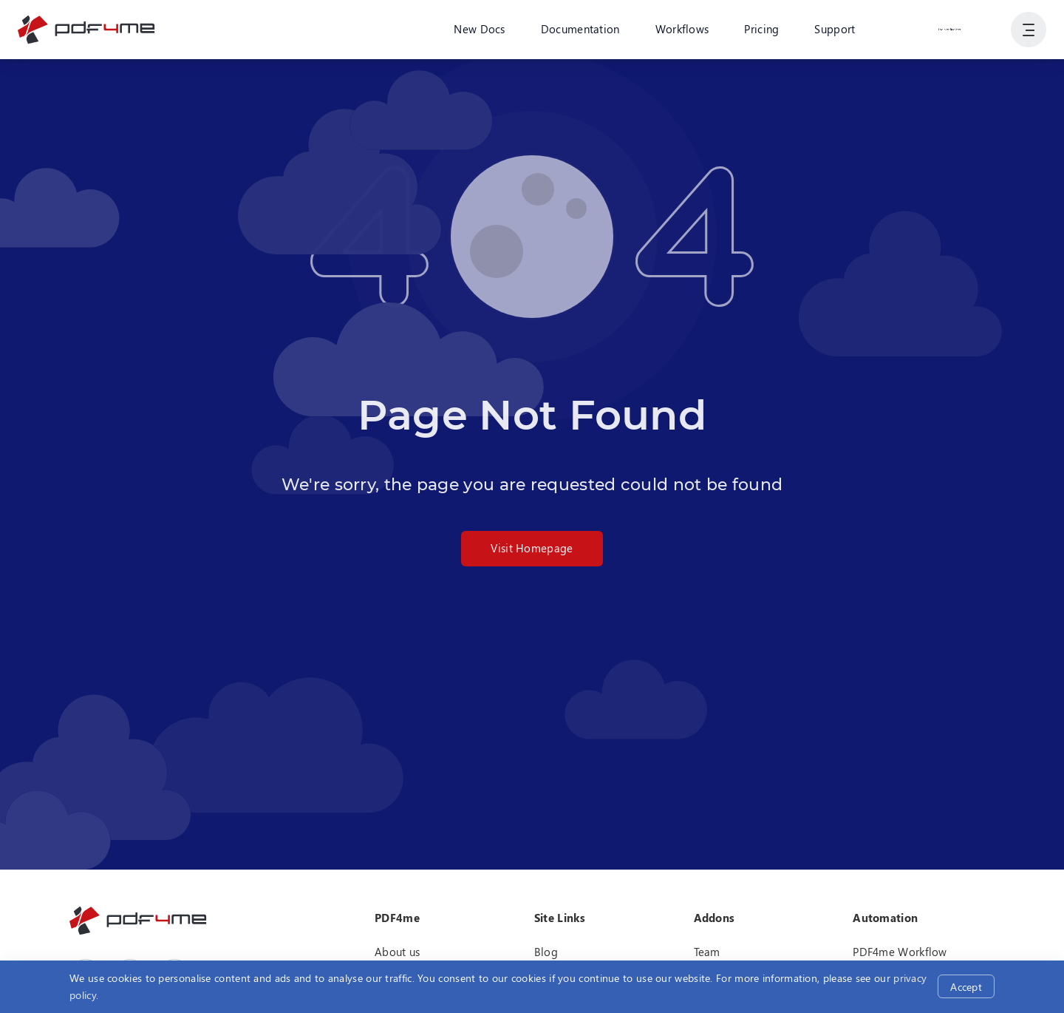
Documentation (580, 28)
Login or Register (949, 28)
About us (397, 951)
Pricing (761, 28)
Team (707, 951)
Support (834, 28)
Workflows (682, 28)
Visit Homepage (532, 548)
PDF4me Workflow (900, 951)
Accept (966, 987)
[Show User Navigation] (1028, 29)
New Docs (479, 28)
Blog (546, 951)
